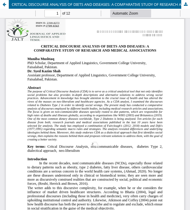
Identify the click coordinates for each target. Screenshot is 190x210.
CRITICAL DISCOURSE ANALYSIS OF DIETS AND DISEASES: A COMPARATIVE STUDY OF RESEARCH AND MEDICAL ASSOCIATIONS (101, 4)
